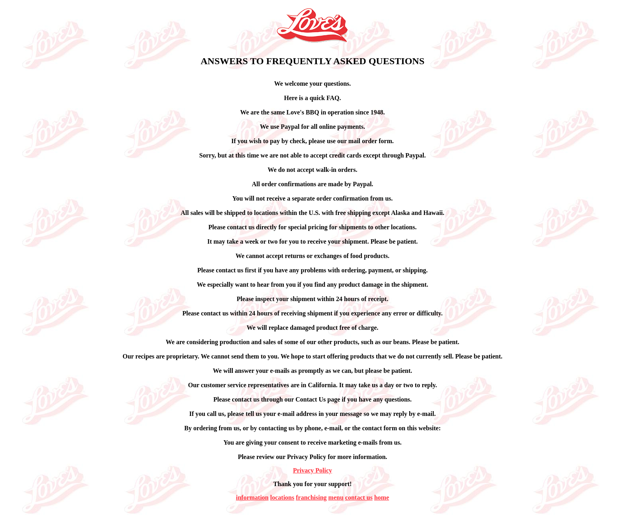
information (252, 497)
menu (336, 497)
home (381, 497)
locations (282, 497)
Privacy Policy (312, 470)
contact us (359, 497)
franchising (311, 497)
